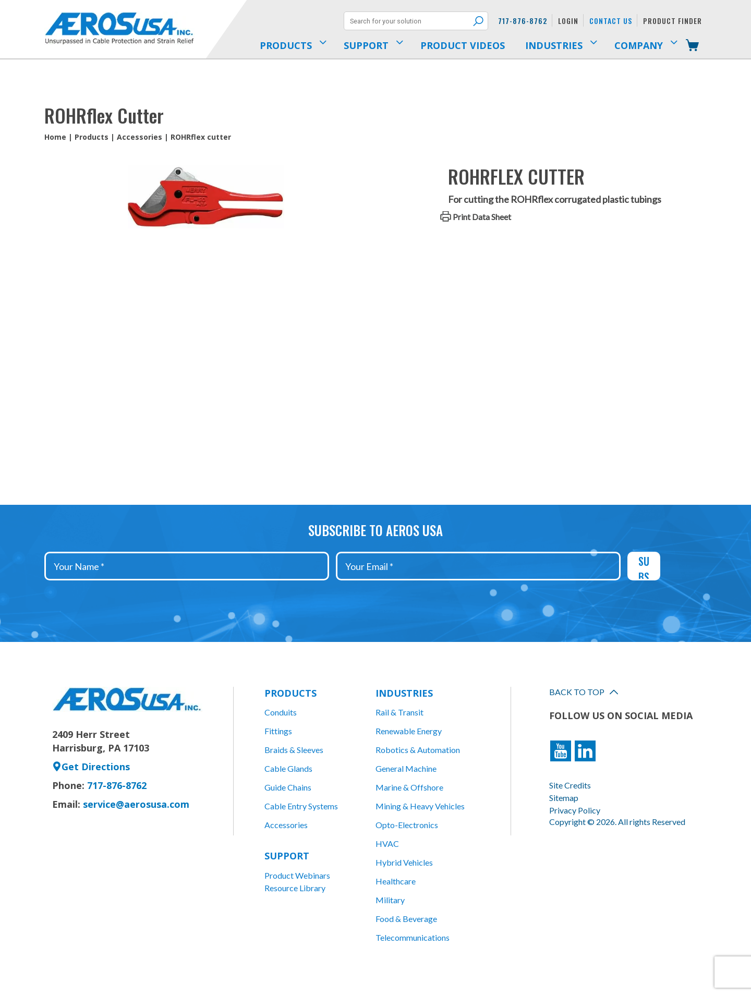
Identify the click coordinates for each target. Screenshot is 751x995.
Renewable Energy (409, 731)
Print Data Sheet (482, 217)
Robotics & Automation (418, 750)
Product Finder (672, 20)
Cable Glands (288, 768)
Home (55, 137)
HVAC (387, 843)
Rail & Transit (399, 712)
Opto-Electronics (407, 825)
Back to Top (583, 692)
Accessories (139, 137)
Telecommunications (413, 937)
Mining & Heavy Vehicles (420, 806)
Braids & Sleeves (293, 750)
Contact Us (610, 20)
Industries (404, 693)
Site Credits (570, 785)
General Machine (406, 768)
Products (91, 137)
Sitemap (563, 798)
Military (390, 900)
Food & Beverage (406, 919)
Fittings (278, 731)
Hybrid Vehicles (404, 862)
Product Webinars (297, 875)
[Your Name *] (186, 566)
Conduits (280, 712)
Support (286, 856)
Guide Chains (287, 787)
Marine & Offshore (409, 787)
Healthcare (396, 881)
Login (568, 20)
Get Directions (91, 766)
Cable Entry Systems (301, 806)
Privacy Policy (574, 810)
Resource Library (294, 888)
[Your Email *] (478, 566)
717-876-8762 (522, 20)
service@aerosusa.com (136, 804)
